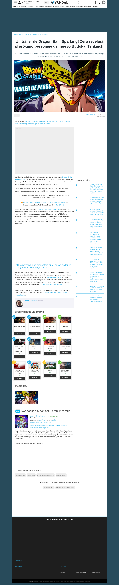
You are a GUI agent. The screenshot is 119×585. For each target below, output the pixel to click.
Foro (67, 6)
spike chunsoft (61, 475)
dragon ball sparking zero (45, 475)
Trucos (62, 6)
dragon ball (31, 475)
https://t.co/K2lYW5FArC (32, 202)
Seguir (17, 411)
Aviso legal (93, 570)
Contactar (63, 572)
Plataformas (87, 6)
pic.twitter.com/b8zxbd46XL (56, 202)
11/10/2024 (42, 420)
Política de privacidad (81, 572)
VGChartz (63, 577)
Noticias (23, 6)
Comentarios (44, 482)
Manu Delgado (90, 114)
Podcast (95, 6)
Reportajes (48, 6)
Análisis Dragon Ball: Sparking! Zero (40, 422)
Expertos (62, 482)
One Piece (36, 1)
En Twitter (75, 482)
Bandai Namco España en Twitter (48, 209)
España (30, 1)
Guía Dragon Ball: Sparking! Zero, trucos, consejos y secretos (48, 425)
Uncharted (26, 3)
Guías (36, 6)
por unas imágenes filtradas (52, 284)
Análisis (30, 6)
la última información (54, 277)
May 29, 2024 (60, 205)
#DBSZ (43, 202)
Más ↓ (46, 2)
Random (72, 6)
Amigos (68, 482)
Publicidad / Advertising (81, 570)
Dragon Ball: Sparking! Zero (38, 416)
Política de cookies (95, 572)
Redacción (63, 570)
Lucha (54, 420)
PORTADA (16, 6)
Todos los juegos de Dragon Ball (39, 428)
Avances (56, 6)
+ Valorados (54, 482)
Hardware (80, 6)
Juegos (41, 6)
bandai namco (20, 475)
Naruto (25, 1)
